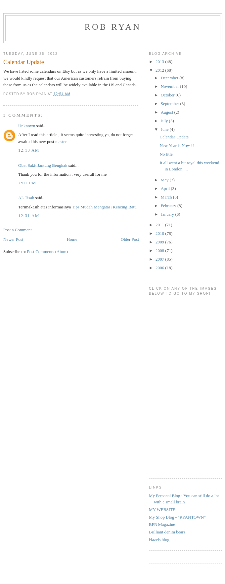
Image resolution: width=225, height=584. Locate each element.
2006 (160, 267)
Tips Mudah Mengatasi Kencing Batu (104, 206)
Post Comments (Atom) (47, 251)
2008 (160, 250)
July (165, 120)
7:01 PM (27, 182)
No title (165, 154)
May (165, 179)
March (167, 197)
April (166, 188)
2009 (160, 241)
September (170, 103)
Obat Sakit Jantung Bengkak (42, 165)
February (169, 205)
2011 (160, 224)
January (168, 214)
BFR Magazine (162, 524)
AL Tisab (26, 197)
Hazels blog (159, 539)
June (165, 129)
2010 (160, 233)
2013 (160, 61)
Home (72, 239)
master (61, 141)
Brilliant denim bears (167, 531)
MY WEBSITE (162, 509)
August (167, 112)
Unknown (26, 125)
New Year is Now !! (176, 145)
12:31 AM (28, 215)
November (170, 86)
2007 (160, 259)
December (170, 77)
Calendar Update (174, 136)
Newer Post (13, 239)
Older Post (130, 239)
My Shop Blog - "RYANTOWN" (177, 517)
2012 (160, 70)
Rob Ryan (113, 27)
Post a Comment (17, 229)
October (168, 94)
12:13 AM (28, 150)
